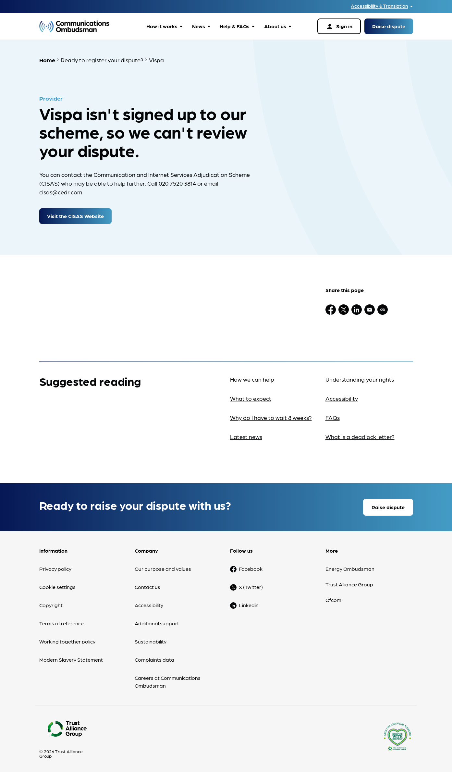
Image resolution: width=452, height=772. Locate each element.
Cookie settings (57, 585)
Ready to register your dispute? (102, 60)
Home (47, 60)
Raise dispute (388, 26)
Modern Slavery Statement (71, 658)
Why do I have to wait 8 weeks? (271, 416)
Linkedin (249, 603)
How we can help (252, 377)
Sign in (339, 27)
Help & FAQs (235, 26)
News (198, 26)
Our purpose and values (163, 567)
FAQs (332, 416)
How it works (161, 26)
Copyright (51, 603)
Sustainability (150, 639)
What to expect (250, 396)
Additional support (157, 621)
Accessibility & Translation (379, 6)
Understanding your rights (359, 377)
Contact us (147, 585)
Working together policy (67, 639)
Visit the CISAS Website (75, 214)
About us (275, 26)
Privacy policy (55, 567)
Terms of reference (61, 621)
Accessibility (341, 396)
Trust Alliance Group (349, 582)
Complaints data (154, 658)
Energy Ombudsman (349, 567)
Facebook (251, 567)
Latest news (246, 435)
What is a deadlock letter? (360, 435)
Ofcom (333, 598)
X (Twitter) (251, 585)
